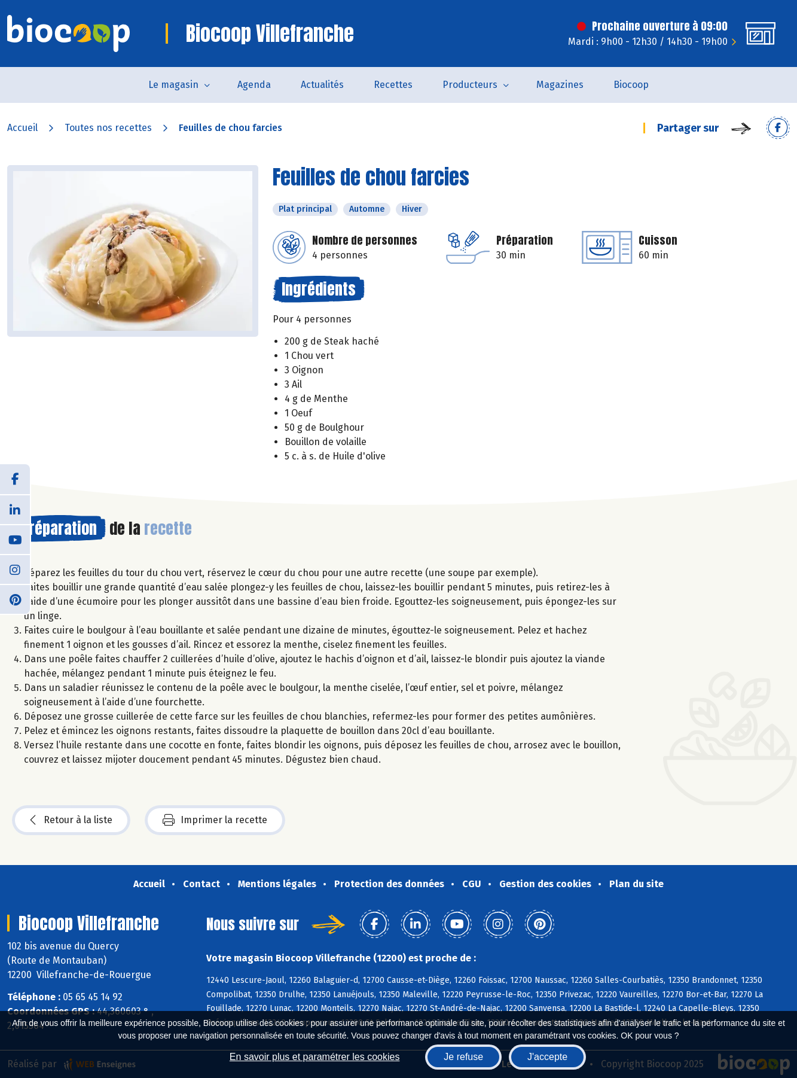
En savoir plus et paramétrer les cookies (315, 1057)
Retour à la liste (71, 820)
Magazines (560, 84)
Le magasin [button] (173, 84)
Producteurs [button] (469, 84)
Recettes (393, 84)
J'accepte (547, 1057)
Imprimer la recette (215, 820)
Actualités (322, 84)
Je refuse (463, 1057)
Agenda (254, 84)
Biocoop (631, 84)
